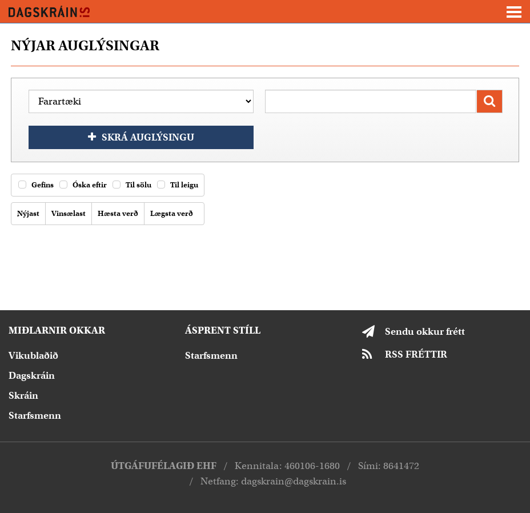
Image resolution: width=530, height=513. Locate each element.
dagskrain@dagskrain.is (293, 481)
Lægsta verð (169, 214)
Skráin (23, 396)
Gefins (36, 185)
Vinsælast (66, 214)
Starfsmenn (35, 416)
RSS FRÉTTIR (416, 354)
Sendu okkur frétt (425, 332)
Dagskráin (32, 376)
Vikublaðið (33, 356)
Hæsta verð (115, 214)
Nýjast (26, 214)
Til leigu (177, 185)
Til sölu (132, 185)
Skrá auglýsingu (148, 137)
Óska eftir (83, 185)
